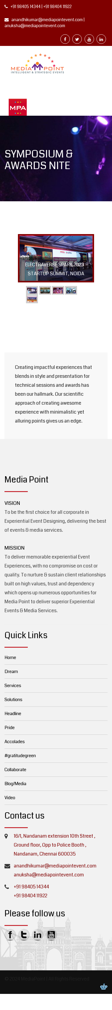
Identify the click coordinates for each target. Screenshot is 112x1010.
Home (10, 657)
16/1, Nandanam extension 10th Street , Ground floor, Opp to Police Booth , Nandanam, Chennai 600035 (54, 845)
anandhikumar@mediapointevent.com (46, 20)
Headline (12, 713)
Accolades (14, 741)
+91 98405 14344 (25, 7)
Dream (11, 671)
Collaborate (15, 769)
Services (12, 685)
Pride (9, 727)
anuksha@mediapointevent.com (34, 26)
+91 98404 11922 (57, 7)
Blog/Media (15, 783)
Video (9, 797)
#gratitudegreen (20, 755)
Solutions (13, 699)
